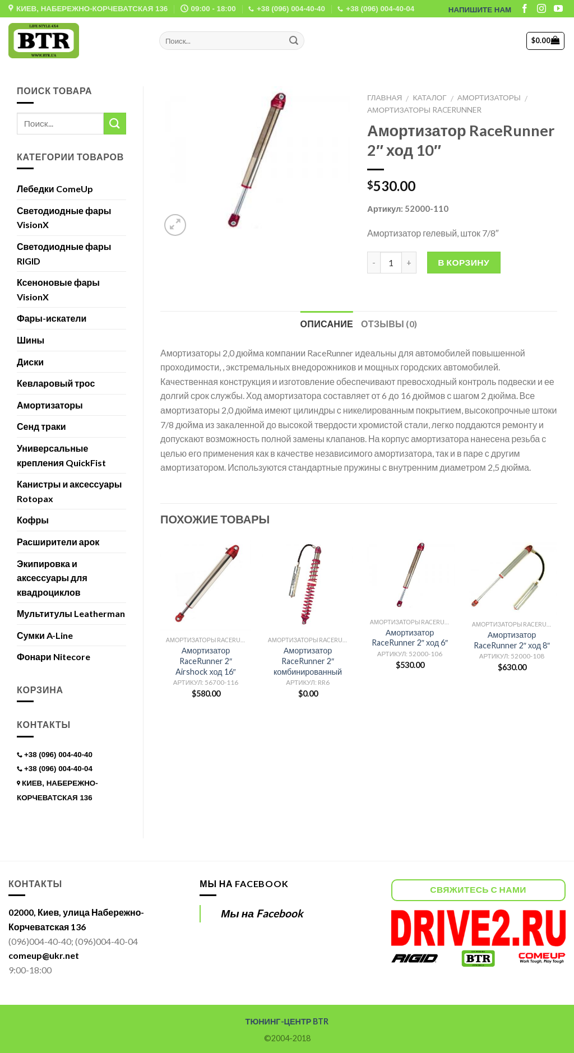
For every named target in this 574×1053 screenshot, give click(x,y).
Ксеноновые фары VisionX (58, 289)
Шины (30, 340)
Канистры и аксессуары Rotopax (69, 491)
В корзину (463, 262)
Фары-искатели (51, 318)
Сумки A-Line (45, 635)
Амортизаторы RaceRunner (424, 109)
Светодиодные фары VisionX (64, 217)
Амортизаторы (489, 97)
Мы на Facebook (244, 883)
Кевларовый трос (56, 383)
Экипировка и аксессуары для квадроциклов (52, 577)
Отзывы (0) (389, 323)
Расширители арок (58, 541)
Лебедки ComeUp (55, 188)
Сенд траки (41, 426)
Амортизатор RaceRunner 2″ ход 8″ (512, 640)
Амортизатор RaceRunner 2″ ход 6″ (410, 638)
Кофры (33, 519)
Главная (384, 97)
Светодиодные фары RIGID (64, 253)
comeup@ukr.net (43, 955)
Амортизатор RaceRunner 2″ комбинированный (308, 661)
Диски (30, 361)
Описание (326, 323)
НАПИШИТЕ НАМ (479, 10)
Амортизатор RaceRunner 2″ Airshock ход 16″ (205, 661)
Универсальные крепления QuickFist (61, 455)
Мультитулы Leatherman (71, 613)
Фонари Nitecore (53, 656)
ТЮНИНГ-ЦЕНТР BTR (287, 1021)
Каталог (430, 97)
